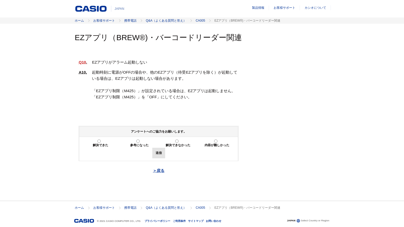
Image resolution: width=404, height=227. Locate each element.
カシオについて (315, 8)
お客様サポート (284, 8)
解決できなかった (178, 145)
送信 (159, 153)
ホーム (79, 20)
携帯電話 (130, 20)
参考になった (139, 145)
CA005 (200, 20)
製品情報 (258, 8)
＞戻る (158, 170)
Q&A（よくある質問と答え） (166, 20)
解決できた (100, 145)
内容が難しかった (217, 145)
